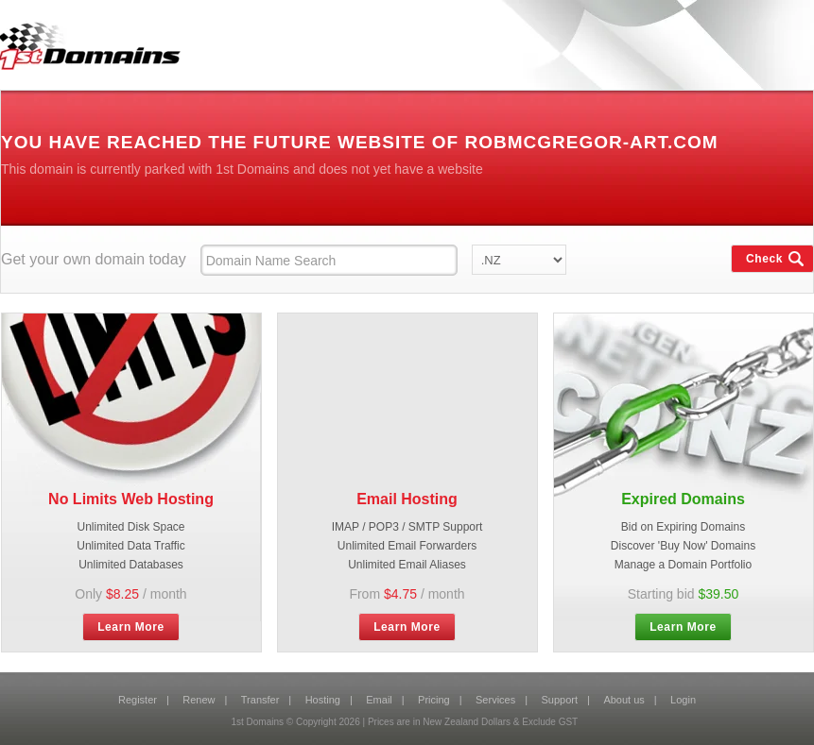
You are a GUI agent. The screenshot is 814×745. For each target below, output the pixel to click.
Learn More (131, 627)
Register (137, 699)
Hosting (322, 699)
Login (683, 699)
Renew (198, 699)
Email (379, 699)
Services (495, 699)
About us (623, 699)
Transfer (260, 699)
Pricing (434, 699)
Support (560, 699)
